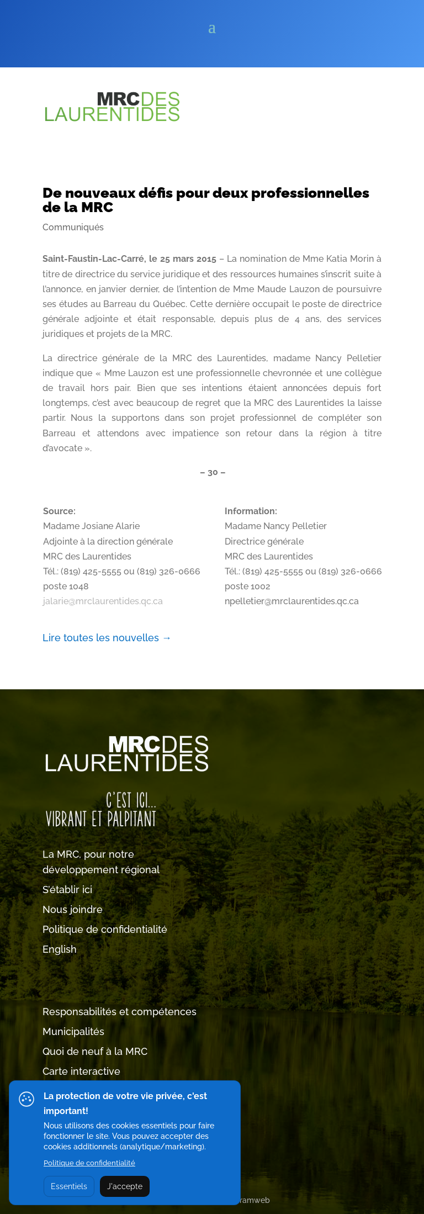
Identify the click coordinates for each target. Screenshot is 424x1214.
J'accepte (124, 1186)
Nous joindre (73, 909)
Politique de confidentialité (105, 929)
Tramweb (252, 1200)
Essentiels (69, 1186)
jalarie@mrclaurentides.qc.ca (103, 601)
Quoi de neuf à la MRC (95, 1051)
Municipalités (73, 1031)
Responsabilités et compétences (120, 1011)
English (60, 949)
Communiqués (73, 227)
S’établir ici (67, 889)
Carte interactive (81, 1071)
